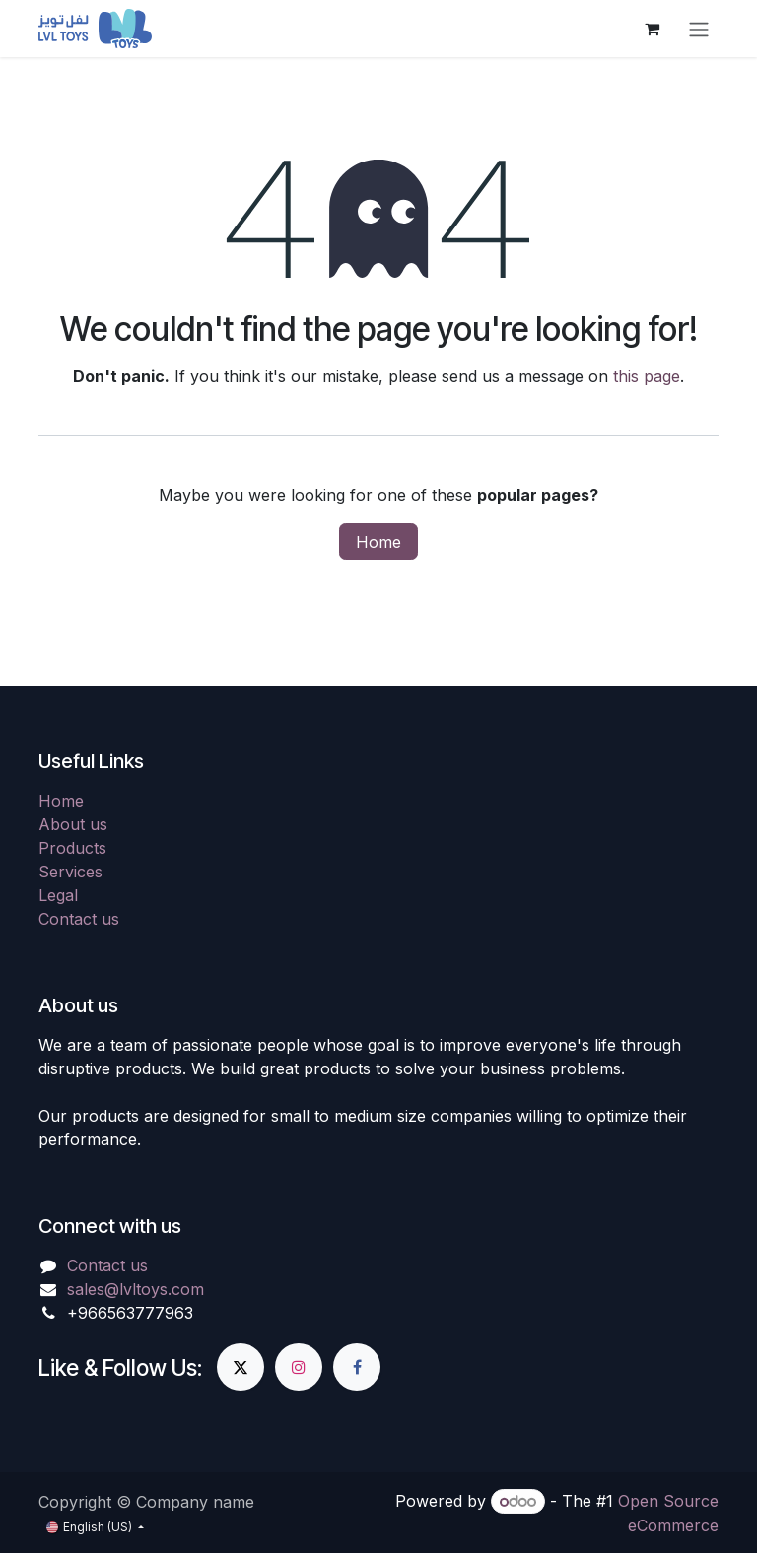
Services (70, 871)
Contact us (78, 919)
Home (378, 541)
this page (646, 376)
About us (72, 824)
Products (72, 848)
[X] (240, 1367)
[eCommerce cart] (651, 28)
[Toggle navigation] (699, 28)
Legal (58, 895)
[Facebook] (356, 1367)
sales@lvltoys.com (135, 1289)
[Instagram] (298, 1367)
